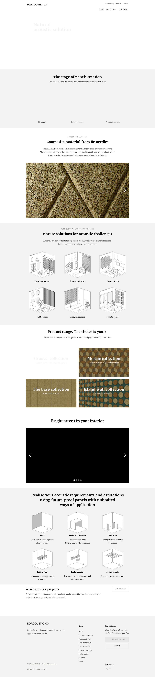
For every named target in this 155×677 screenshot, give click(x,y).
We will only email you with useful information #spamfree (117, 631)
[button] (110, 9)
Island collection (84, 647)
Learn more (42, 45)
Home (81, 632)
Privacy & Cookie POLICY (36, 669)
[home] (37, 4)
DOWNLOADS (123, 9)
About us (118, 3)
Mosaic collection (85, 639)
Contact (125, 3)
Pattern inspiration (85, 650)
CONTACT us (121, 589)
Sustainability (109, 3)
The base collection (86, 635)
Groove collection (85, 643)
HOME (101, 9)
